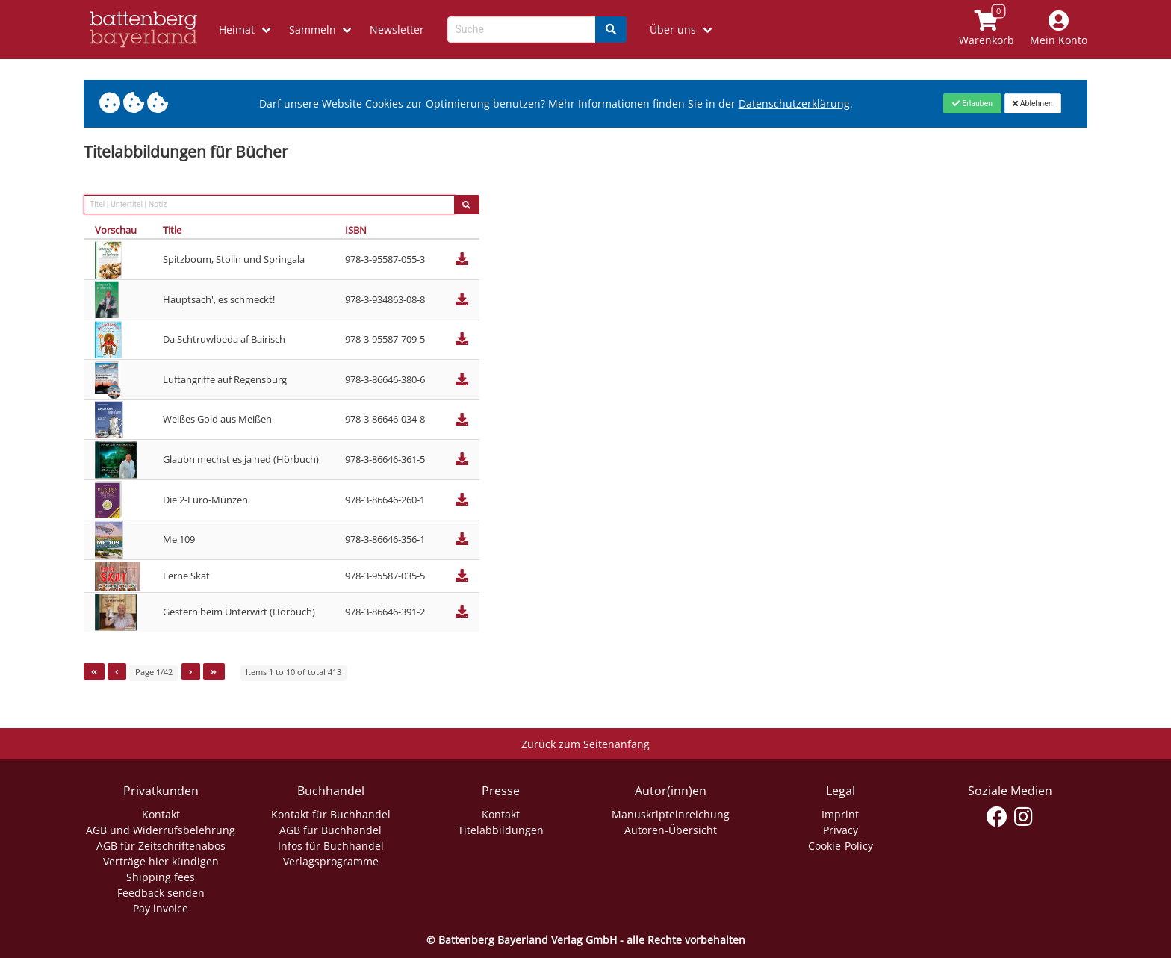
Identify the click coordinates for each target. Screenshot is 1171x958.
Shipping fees (160, 877)
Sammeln (312, 29)
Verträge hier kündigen (161, 861)
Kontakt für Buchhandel (331, 814)
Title (172, 230)
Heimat (237, 29)
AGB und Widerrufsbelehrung (160, 830)
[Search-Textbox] (521, 29)
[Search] (611, 29)
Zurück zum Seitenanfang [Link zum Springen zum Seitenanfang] (585, 744)
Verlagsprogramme (331, 861)
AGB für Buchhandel (330, 830)
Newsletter (397, 29)
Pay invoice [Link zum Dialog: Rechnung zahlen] (160, 908)
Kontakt (161, 814)
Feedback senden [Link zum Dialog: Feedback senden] (161, 893)
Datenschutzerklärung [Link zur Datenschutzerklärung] (794, 103)
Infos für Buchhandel (331, 846)
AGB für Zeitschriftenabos (161, 846)
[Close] (972, 103)
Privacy (840, 830)
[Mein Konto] (1059, 29)
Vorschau (116, 230)
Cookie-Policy (840, 846)
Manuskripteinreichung (671, 814)
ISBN (356, 230)
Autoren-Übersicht (670, 830)
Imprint (840, 814)
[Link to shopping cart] (986, 29)
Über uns (673, 29)
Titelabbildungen (501, 830)
